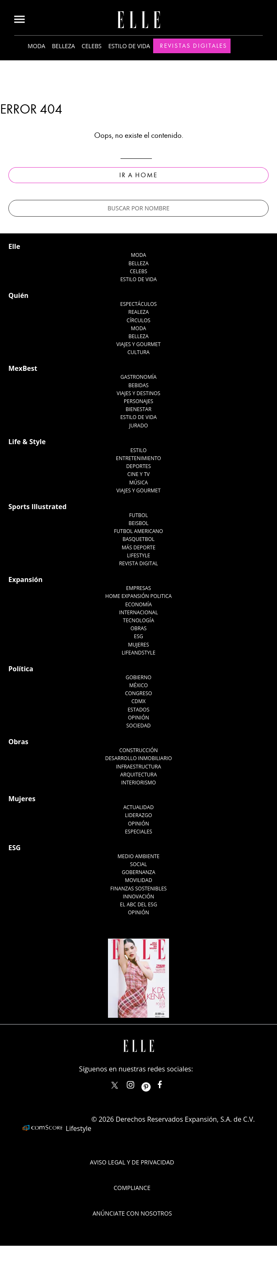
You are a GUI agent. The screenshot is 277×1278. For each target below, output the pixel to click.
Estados (138, 709)
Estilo (139, 450)
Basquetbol (139, 539)
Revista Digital (138, 563)
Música (138, 482)
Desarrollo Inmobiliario (138, 758)
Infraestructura (138, 766)
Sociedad (138, 725)
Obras (139, 628)
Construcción (138, 750)
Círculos (139, 320)
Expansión (25, 579)
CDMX (138, 701)
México (138, 685)
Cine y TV (138, 474)
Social (138, 864)
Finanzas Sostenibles (138, 888)
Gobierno (138, 677)
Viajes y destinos (138, 393)
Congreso (138, 693)
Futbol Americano (138, 531)
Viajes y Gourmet (138, 344)
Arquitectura (138, 774)
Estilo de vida (129, 46)
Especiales (138, 831)
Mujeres (138, 644)
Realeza (138, 312)
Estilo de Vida (138, 417)
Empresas (138, 588)
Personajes (138, 401)
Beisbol (138, 523)
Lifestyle (138, 555)
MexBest (22, 368)
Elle (14, 246)
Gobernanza (138, 872)
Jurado (138, 425)
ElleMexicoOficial (167, 1083)
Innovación (138, 896)
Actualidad (138, 807)
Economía (138, 604)
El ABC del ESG (138, 904)
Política (20, 668)
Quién (18, 295)
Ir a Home (138, 175)
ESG (138, 636)
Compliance (132, 1188)
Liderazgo (138, 815)
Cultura (139, 352)
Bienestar (138, 409)
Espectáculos (138, 304)
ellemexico (153, 1083)
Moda (36, 46)
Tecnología (138, 620)
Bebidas (138, 385)
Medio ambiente (138, 856)
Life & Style (27, 441)
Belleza (63, 46)
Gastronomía (138, 376)
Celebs (92, 46)
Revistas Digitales (193, 45)
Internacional (138, 612)
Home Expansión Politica (138, 596)
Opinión (138, 717)
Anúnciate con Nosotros (132, 1213)
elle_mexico (137, 1083)
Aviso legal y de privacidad (132, 1162)
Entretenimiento (138, 458)
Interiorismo (138, 782)
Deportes (138, 466)
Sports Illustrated (37, 506)
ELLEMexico (114, 1085)
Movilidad (138, 880)
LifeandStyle (139, 652)
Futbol (138, 515)
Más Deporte (139, 547)
